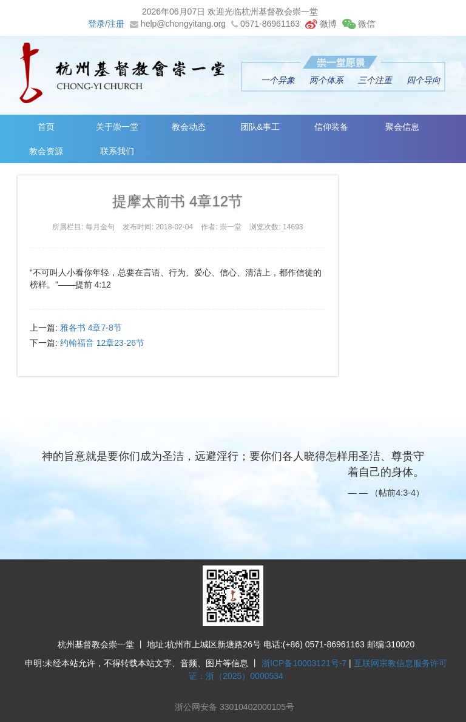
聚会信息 (407, 127)
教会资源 (47, 151)
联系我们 (118, 151)
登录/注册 (106, 24)
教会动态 (191, 127)
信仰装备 (335, 127)
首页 (46, 127)
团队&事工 (263, 127)
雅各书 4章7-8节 (91, 327)
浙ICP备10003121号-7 (304, 663)
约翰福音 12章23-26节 (102, 343)
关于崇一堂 (118, 127)
